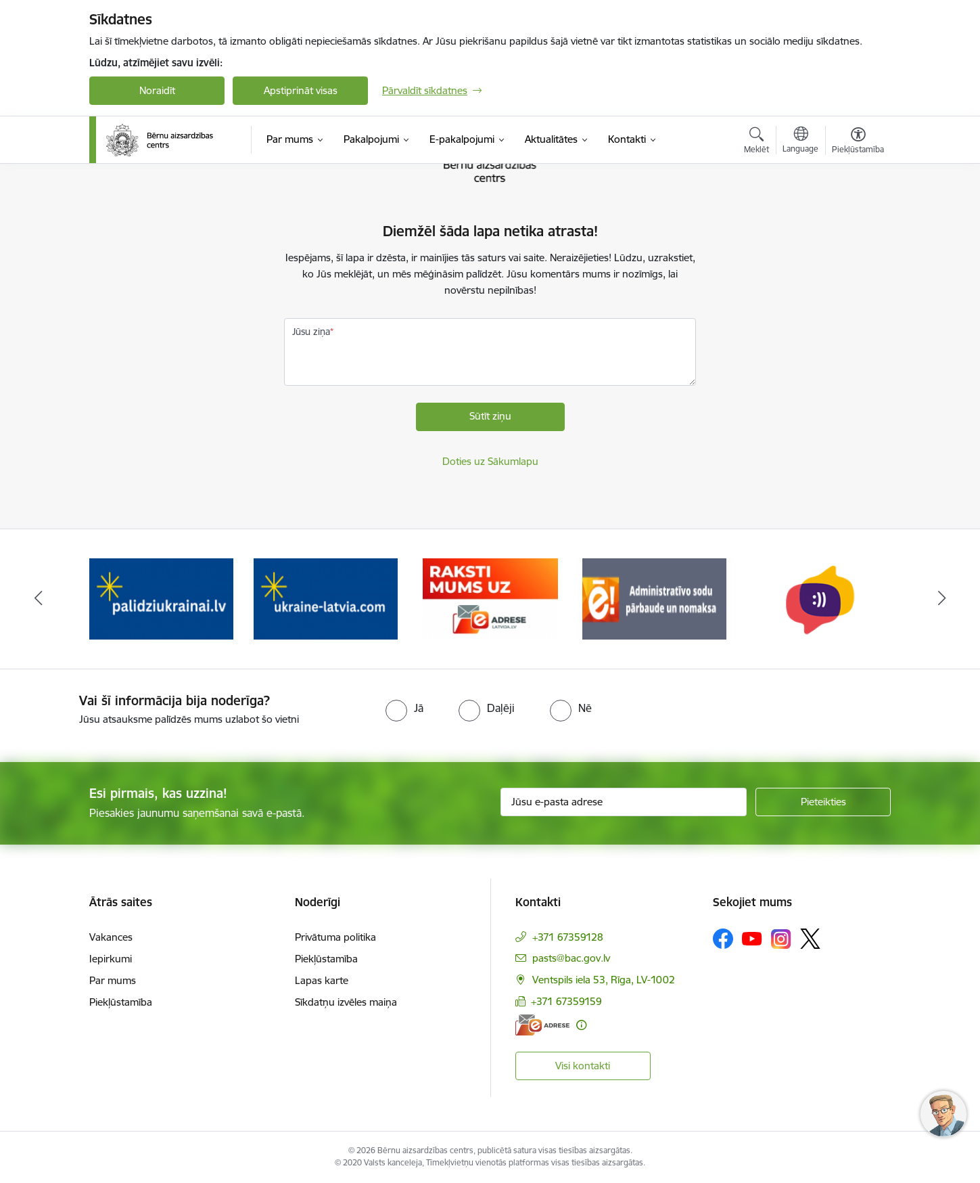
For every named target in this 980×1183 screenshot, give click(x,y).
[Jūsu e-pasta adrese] (623, 802)
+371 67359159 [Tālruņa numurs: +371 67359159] (566, 1001)
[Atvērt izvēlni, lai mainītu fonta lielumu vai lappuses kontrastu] (858, 142)
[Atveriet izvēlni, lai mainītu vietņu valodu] (800, 141)
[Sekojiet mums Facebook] (723, 939)
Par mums (112, 980)
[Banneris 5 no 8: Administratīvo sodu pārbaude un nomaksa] (819, 598)
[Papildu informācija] (581, 1025)
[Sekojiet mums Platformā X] (810, 939)
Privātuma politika (335, 937)
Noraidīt (157, 90)
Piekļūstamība (120, 1002)
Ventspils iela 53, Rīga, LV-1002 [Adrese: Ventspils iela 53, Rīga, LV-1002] (603, 979)
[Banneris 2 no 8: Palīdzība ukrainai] (326, 598)
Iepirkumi (110, 958)
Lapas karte (321, 980)
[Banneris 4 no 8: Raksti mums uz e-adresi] (654, 598)
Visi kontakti (582, 1065)
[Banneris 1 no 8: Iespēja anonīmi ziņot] (161, 598)
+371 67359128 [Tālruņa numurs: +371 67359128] (567, 937)
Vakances (111, 937)
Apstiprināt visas (300, 90)
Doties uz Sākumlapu (490, 461)
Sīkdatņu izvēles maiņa (346, 1002)
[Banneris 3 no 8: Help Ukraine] (490, 598)
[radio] (404, 708)
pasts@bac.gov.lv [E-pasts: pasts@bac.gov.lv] (571, 958)
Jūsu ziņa (311, 332)
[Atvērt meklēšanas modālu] (756, 142)
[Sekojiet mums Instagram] (781, 939)
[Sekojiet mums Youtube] (752, 938)
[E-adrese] (542, 1025)
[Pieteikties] (823, 802)
